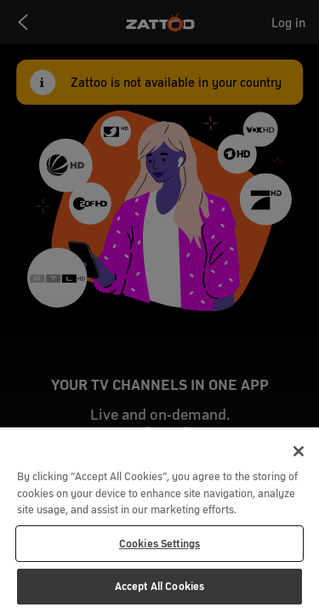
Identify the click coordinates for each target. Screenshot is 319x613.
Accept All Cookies (159, 586)
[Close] (298, 451)
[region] (159, 520)
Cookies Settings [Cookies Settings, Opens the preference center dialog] (159, 543)
